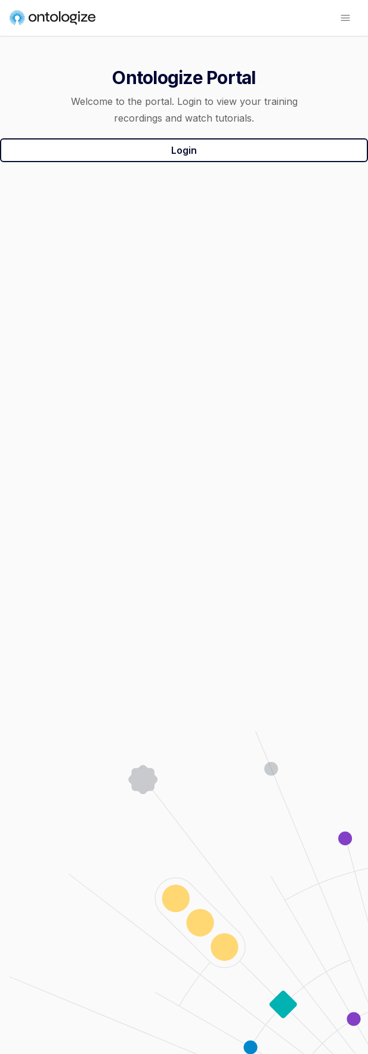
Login (184, 150)
